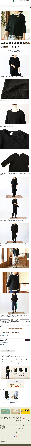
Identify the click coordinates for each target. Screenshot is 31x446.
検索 (30, 7)
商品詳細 (8, 350)
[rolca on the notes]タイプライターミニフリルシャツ (11, 314)
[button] (1, 397)
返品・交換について (2, 427)
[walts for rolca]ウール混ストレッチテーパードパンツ (11, 219)
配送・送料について (2, 426)
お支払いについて (2, 425)
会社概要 (1, 439)
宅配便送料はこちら (18, 417)
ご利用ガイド (9, 418)
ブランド (23, 350)
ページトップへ (30, 406)
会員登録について (2, 428)
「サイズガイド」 (23, 363)
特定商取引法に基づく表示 (3, 441)
